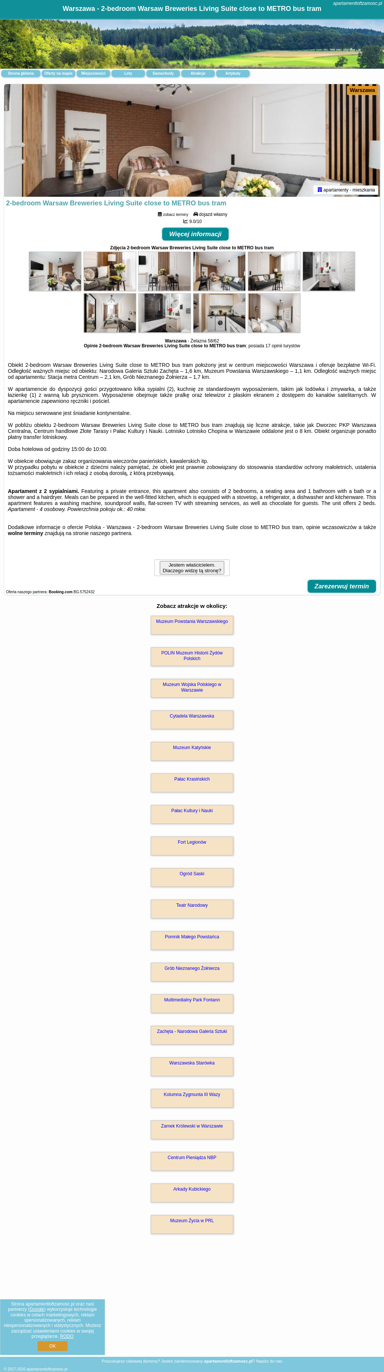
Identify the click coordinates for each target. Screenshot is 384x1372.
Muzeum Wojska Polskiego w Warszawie (192, 687)
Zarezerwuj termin (342, 586)
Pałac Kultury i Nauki (192, 810)
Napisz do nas (269, 1361)
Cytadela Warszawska (192, 716)
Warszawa (362, 90)
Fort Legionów (192, 842)
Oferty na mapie (58, 73)
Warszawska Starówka (192, 1063)
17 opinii (274, 345)
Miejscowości (93, 73)
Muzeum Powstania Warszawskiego (192, 621)
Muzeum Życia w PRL (192, 1220)
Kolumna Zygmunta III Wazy (192, 1094)
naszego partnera (110, 533)
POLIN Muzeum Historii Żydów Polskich (192, 655)
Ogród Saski (192, 873)
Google (37, 1309)
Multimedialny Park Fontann (192, 1000)
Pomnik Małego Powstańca (192, 936)
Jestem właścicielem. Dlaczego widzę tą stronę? (192, 567)
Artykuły (232, 73)
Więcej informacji (195, 234)
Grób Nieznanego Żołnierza (192, 968)
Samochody (163, 73)
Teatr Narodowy (192, 905)
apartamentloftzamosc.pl (357, 3)
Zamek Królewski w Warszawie (192, 1126)
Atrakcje (197, 73)
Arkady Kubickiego (191, 1189)
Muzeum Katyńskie (192, 747)
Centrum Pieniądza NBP (192, 1157)
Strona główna (21, 73)
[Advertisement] (192, 1303)
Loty (128, 73)
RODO (67, 1336)
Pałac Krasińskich (192, 779)
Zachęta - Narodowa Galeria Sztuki (192, 1031)
